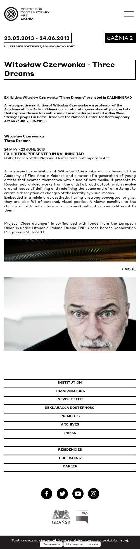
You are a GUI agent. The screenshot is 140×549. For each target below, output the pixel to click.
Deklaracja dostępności (70, 408)
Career (70, 466)
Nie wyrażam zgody (82, 544)
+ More (128, 269)
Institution (70, 382)
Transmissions (94, 391)
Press (70, 433)
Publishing (70, 458)
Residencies (70, 449)
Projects (70, 416)
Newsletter (70, 399)
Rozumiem (51, 544)
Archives (70, 424)
